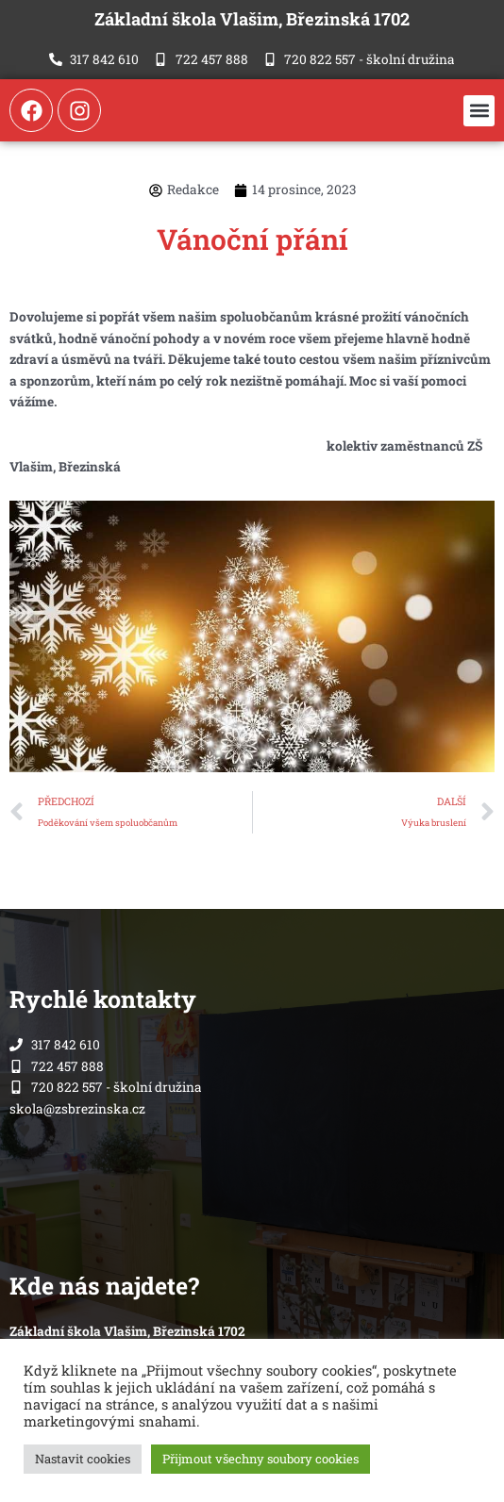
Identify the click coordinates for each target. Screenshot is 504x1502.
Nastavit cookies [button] (82, 1458)
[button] (479, 110)
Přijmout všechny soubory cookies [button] (260, 1458)
